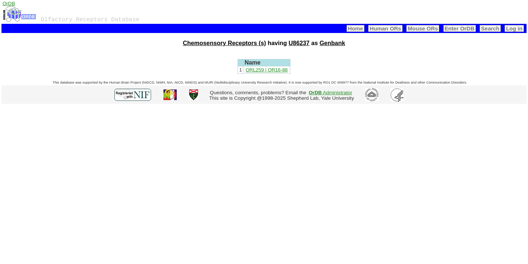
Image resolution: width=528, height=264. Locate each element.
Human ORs (385, 28)
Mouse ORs (423, 28)
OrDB (9, 3)
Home (355, 28)
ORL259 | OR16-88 (267, 70)
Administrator (330, 92)
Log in (514, 28)
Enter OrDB (459, 28)
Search (490, 28)
